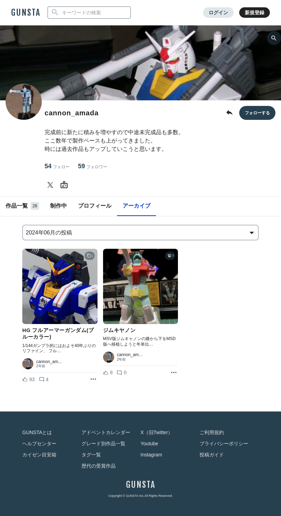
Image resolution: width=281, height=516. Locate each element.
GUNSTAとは (37, 432)
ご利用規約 (212, 432)
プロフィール (94, 206)
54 (57, 166)
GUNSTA (25, 12)
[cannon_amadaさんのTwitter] (51, 185)
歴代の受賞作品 (98, 466)
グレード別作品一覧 (103, 443)
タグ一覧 (91, 454)
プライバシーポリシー (224, 443)
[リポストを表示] (93, 379)
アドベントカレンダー (105, 432)
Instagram (151, 454)
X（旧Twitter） (157, 432)
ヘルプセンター (39, 443)
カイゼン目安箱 (39, 454)
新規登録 (254, 12)
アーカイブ (136, 206)
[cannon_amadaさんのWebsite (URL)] (65, 185)
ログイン (218, 12)
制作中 (58, 206)
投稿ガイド (212, 454)
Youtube (149, 443)
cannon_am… (49, 361)
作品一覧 (22, 206)
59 (92, 166)
